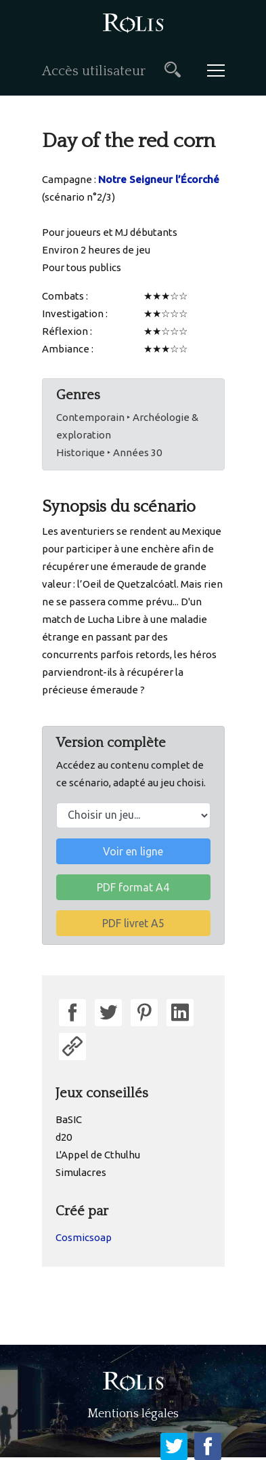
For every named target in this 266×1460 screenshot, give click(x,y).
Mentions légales (133, 1414)
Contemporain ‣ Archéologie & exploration (127, 426)
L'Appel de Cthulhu (98, 1154)
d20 (64, 1137)
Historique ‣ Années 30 (109, 452)
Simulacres (81, 1172)
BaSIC (69, 1119)
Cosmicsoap (84, 1237)
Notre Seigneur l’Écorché (158, 179)
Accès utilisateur (94, 71)
